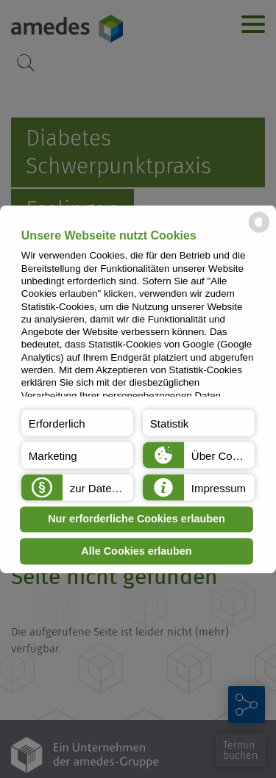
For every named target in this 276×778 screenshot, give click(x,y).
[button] (77, 422)
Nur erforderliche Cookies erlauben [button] (136, 519)
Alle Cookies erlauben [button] (136, 551)
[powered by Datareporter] (259, 231)
